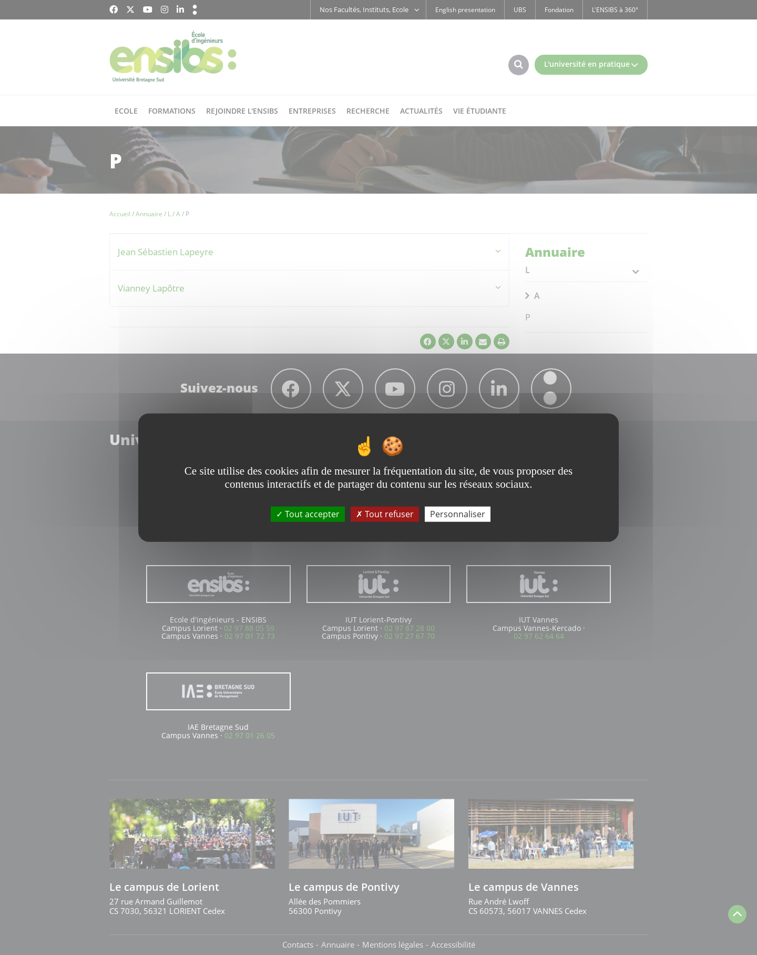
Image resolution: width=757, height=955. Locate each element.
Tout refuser (385, 514)
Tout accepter (308, 514)
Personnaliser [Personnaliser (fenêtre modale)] (457, 514)
